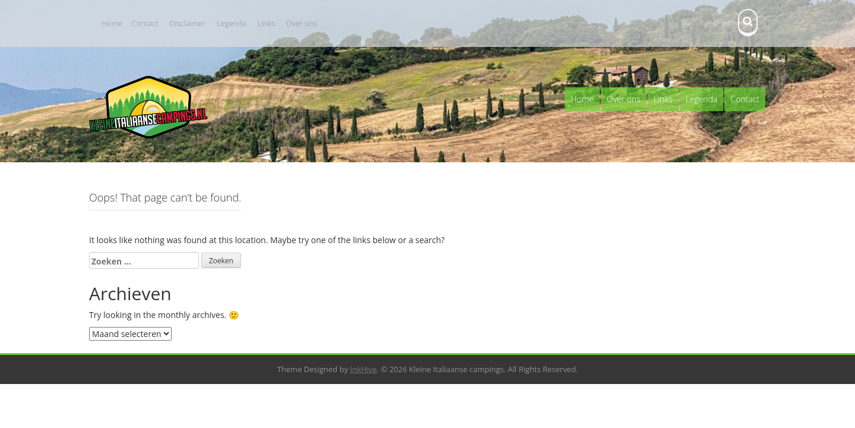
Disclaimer (187, 23)
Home (112, 23)
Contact (145, 23)
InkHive (363, 369)
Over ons (302, 23)
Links (267, 23)
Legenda (231, 23)
